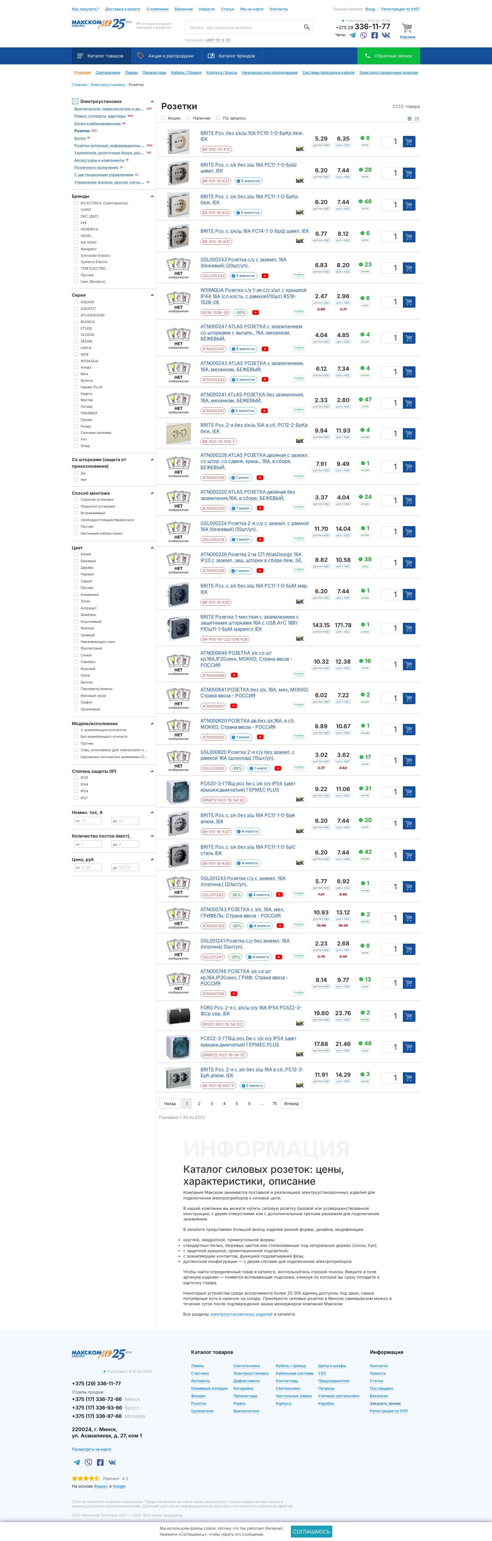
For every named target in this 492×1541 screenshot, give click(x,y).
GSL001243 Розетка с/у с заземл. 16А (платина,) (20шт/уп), (243, 881)
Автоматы (200, 1380)
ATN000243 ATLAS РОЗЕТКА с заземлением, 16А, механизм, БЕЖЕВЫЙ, (252, 366)
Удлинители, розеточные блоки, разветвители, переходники (129, 152)
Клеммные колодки (209, 1388)
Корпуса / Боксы (221, 72)
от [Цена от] (78, 821)
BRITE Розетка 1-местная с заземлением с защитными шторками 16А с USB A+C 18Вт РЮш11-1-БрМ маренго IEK (250, 623)
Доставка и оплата (122, 9)
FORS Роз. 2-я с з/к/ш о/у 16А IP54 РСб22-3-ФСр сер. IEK (251, 1011)
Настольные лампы (294, 1395)
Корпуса (283, 1403)
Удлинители (202, 1411)
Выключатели (246, 1411)
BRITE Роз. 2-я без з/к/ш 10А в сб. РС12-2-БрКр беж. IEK (254, 428)
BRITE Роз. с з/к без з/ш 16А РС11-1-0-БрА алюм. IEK (248, 818)
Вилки (80, 138)
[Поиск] (307, 27)
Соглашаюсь (311, 1531)
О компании (157, 9)
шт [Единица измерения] (399, 143)
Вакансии (184, 9)
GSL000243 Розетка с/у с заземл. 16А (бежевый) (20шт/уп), (243, 262)
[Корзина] (407, 27)
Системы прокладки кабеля (328, 72)
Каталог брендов (231, 55)
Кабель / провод (291, 1365)
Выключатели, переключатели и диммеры (113, 108)
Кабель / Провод (186, 72)
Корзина (407, 37)
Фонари (198, 1395)
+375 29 (363, 27)
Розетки (198, 1403)
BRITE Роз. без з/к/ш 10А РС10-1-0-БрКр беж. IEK (252, 136)
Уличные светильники (338, 1395)
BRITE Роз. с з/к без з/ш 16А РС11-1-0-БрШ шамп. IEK (249, 168)
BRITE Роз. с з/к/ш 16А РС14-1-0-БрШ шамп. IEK (255, 231)
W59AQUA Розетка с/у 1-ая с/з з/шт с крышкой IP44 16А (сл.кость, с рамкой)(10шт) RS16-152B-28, (254, 296)
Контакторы (287, 1380)
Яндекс (101, 1486)
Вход (370, 9)
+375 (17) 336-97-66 (108, 1416)
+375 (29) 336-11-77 (96, 1383)
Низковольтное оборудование (270, 72)
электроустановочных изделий (241, 1314)
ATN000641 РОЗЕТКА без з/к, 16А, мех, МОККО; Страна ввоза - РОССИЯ (255, 693)
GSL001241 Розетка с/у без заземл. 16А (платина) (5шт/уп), (245, 944)
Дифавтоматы (246, 1380)
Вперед (291, 1103)
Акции (165, 55)
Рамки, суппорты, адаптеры (100, 116)
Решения (82, 72)
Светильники (108, 72)
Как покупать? (85, 9)
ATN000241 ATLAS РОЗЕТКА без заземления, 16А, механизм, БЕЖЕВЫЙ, (252, 397)
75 (274, 1103)
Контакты (279, 9)
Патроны (326, 1388)
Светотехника (246, 1365)
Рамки (239, 1403)
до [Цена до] (115, 821)
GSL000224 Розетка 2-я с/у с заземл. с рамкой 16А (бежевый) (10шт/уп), (255, 526)
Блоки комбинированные (97, 123)
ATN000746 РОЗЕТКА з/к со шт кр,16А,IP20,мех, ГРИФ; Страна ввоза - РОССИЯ (244, 977)
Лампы (131, 72)
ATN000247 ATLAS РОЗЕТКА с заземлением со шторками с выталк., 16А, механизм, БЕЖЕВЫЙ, (251, 332)
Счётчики (200, 1373)
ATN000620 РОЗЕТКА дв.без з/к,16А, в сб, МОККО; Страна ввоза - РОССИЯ (248, 724)
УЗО (322, 1373)
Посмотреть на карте (91, 1449)
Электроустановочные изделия (388, 72)
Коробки (326, 1403)
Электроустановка (251, 1373)
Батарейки (243, 1388)
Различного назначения (96, 167)
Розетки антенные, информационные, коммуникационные (127, 145)
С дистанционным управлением (103, 174)
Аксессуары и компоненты (99, 160)
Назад (170, 1103)
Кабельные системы (295, 1373)
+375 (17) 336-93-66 (105, 1407)
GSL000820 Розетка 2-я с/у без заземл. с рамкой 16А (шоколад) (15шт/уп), (248, 755)
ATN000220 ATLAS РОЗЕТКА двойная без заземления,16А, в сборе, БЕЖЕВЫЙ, (248, 495)
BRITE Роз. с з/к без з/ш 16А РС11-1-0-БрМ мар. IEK (254, 589)
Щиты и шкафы (332, 1365)
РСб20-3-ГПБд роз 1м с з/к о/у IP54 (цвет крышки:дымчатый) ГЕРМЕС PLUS (248, 786)
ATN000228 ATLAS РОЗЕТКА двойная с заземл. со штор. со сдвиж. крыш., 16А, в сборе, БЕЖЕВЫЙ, (255, 461)
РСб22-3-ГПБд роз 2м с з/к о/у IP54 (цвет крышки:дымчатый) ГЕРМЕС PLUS (249, 1041)
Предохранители (334, 1380)
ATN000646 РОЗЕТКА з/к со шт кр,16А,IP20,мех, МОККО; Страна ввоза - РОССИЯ (246, 659)
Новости (207, 9)
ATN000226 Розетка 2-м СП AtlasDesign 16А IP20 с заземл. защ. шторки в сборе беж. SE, (251, 557)
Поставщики (381, 1388)
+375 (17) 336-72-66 (106, 1399)
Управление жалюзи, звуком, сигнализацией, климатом (126, 182)
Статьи (227, 9)
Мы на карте (252, 9)
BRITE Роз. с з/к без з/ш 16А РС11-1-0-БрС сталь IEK (248, 850)
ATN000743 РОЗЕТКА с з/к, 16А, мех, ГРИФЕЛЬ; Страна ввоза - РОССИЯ (242, 912)
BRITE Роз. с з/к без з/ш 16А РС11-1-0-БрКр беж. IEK (249, 199)
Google (119, 1486)
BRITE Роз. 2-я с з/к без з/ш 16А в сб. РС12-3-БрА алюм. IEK (252, 1072)
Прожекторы (154, 72)
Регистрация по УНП (400, 9)
